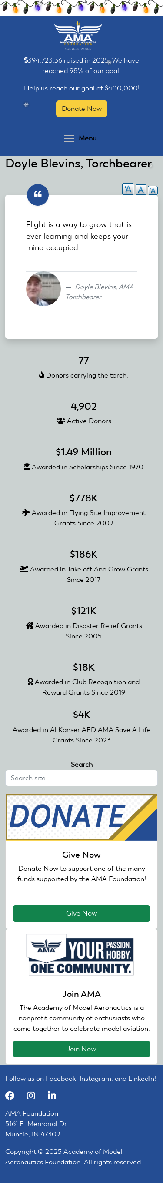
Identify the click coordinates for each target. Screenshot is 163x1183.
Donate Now (82, 108)
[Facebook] (14, 1096)
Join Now (81, 1049)
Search (82, 764)
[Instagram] (35, 1096)
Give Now (81, 913)
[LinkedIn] (55, 1096)
